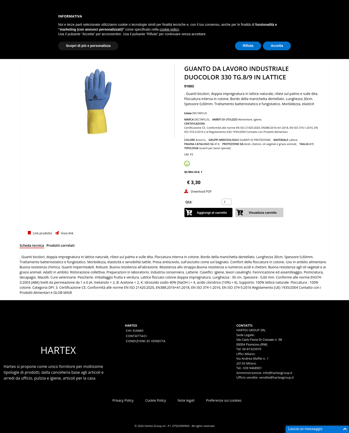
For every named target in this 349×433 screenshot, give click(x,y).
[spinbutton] (227, 202)
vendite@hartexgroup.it (276, 377)
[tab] (32, 246)
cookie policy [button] (169, 29)
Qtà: (188, 202)
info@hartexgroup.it (277, 373)
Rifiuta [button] (248, 46)
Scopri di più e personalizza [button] (88, 46)
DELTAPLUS (199, 113)
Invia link (66, 233)
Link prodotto (42, 233)
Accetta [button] (277, 46)
